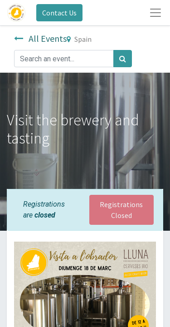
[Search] (122, 58)
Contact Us (59, 12)
